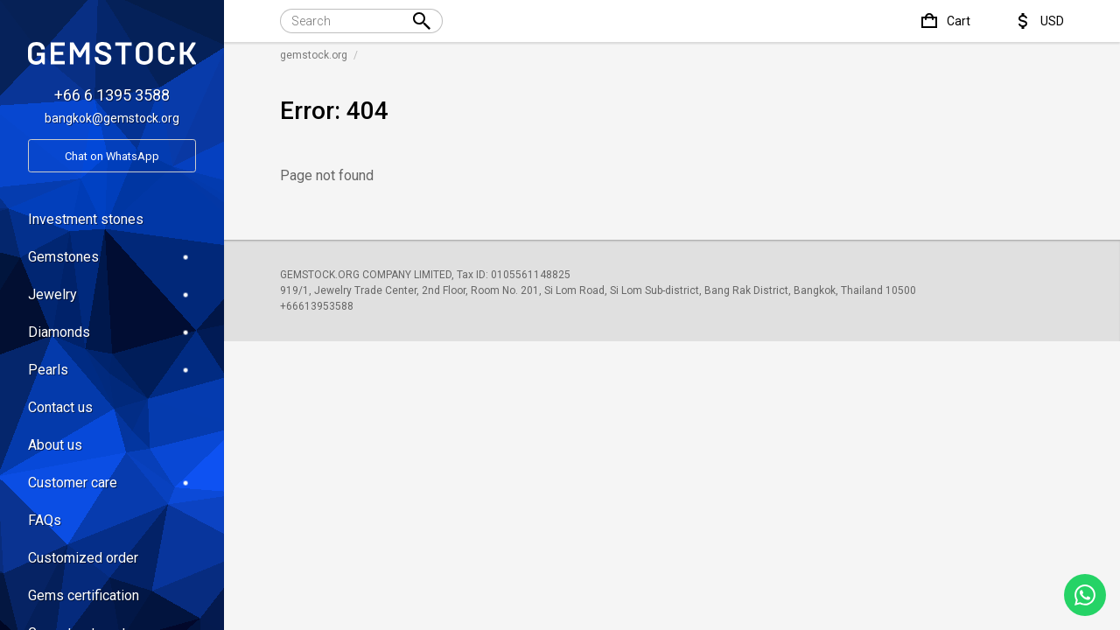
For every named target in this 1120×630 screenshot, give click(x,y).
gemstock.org (313, 55)
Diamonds (112, 332)
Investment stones (86, 219)
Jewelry (112, 294)
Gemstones (112, 257)
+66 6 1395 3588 (112, 95)
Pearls (112, 369)
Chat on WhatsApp (112, 156)
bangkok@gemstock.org (112, 118)
